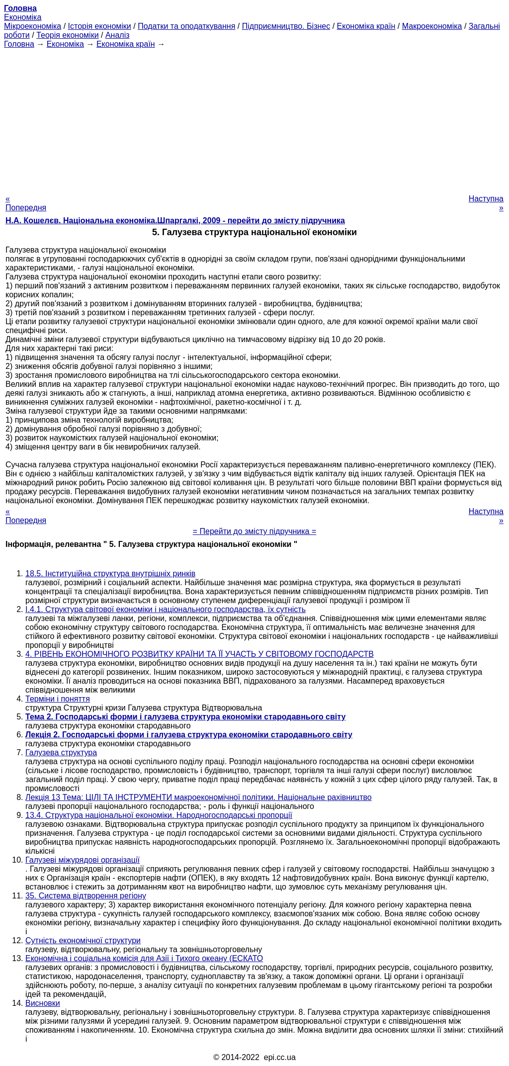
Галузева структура (61, 752)
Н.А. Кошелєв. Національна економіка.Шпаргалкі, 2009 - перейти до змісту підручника (175, 220)
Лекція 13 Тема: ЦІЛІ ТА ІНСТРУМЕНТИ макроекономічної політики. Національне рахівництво (198, 797)
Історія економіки (99, 26)
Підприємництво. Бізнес (286, 26)
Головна (19, 44)
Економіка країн (366, 26)
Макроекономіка (432, 26)
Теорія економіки (67, 35)
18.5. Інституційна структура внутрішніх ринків (110, 573)
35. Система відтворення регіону (85, 895)
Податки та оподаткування (186, 26)
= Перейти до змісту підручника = (255, 531)
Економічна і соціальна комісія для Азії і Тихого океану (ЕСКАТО (144, 958)
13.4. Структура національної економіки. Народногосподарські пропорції (158, 815)
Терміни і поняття (57, 699)
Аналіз (117, 35)
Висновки (42, 1003)
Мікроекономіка (32, 26)
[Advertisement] (254, 118)
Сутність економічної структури (83, 940)
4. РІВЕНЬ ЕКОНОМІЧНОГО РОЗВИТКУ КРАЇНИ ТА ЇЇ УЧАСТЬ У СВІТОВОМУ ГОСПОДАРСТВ (199, 654)
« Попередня (25, 203)
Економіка (22, 17)
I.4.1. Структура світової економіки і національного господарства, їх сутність (165, 609)
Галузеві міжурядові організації (82, 860)
